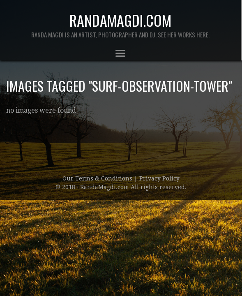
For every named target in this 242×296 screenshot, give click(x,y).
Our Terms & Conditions (98, 178)
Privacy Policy (159, 178)
